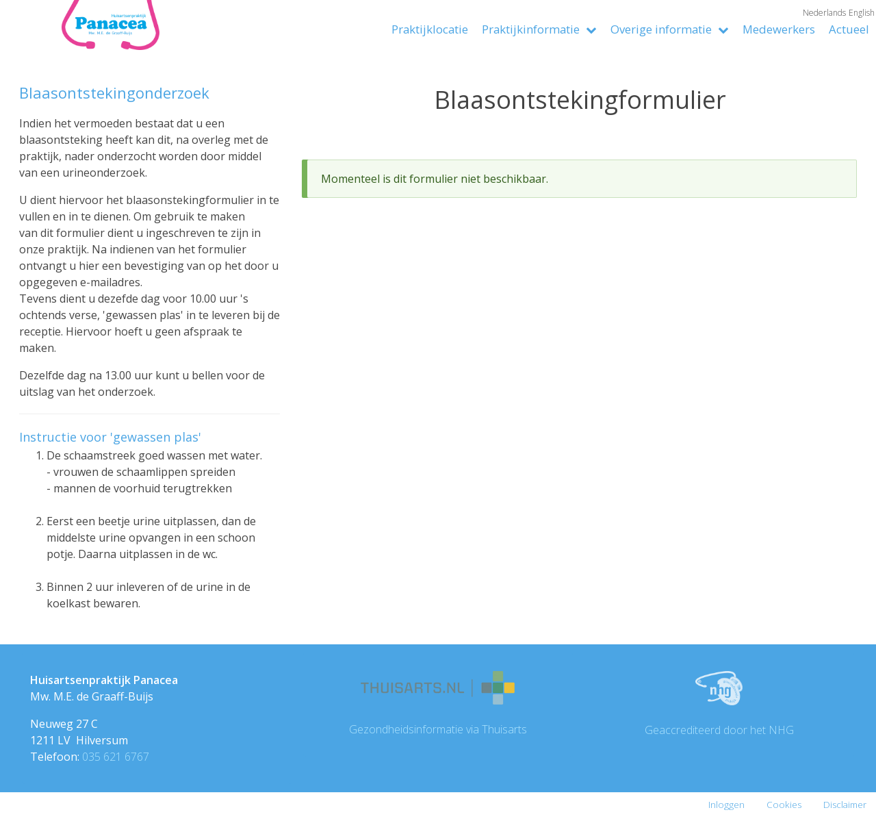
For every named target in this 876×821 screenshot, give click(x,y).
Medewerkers (779, 29)
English (862, 12)
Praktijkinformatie (539, 29)
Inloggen (726, 804)
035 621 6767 (115, 756)
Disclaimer (844, 804)
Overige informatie (669, 29)
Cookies (783, 804)
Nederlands (824, 12)
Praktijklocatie (429, 29)
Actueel (849, 29)
